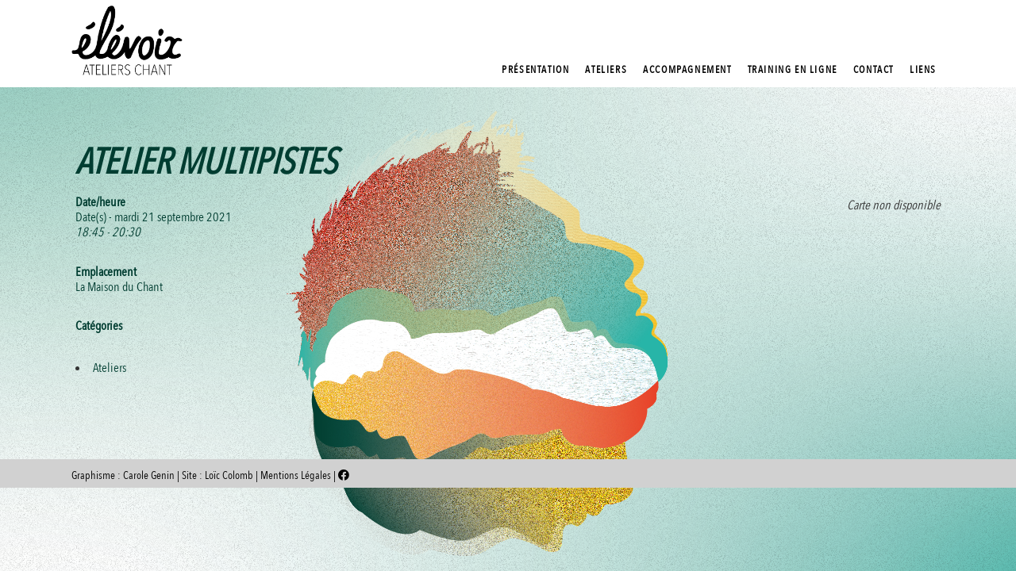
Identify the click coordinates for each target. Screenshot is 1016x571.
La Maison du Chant (119, 287)
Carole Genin (149, 475)
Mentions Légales (296, 475)
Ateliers (109, 368)
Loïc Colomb (229, 475)
